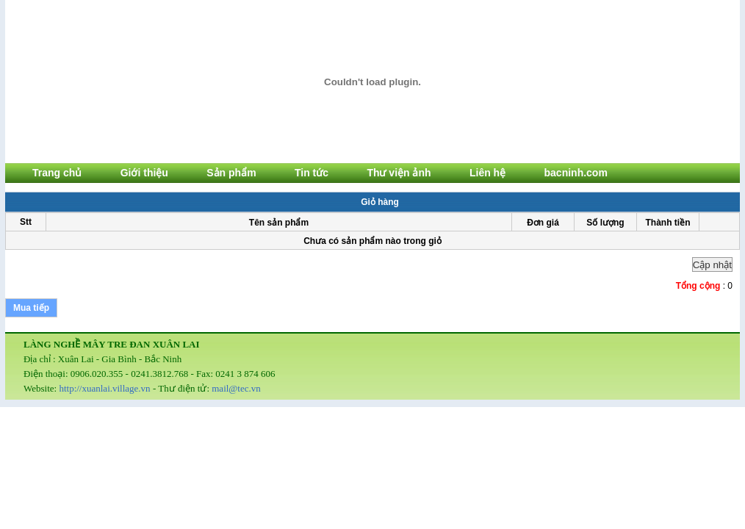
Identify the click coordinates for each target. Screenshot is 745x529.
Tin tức (311, 173)
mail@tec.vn (236, 388)
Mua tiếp (31, 308)
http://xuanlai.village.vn (104, 388)
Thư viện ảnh (399, 173)
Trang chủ (57, 173)
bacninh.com (576, 173)
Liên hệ (487, 173)
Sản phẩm (231, 173)
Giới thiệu (144, 173)
